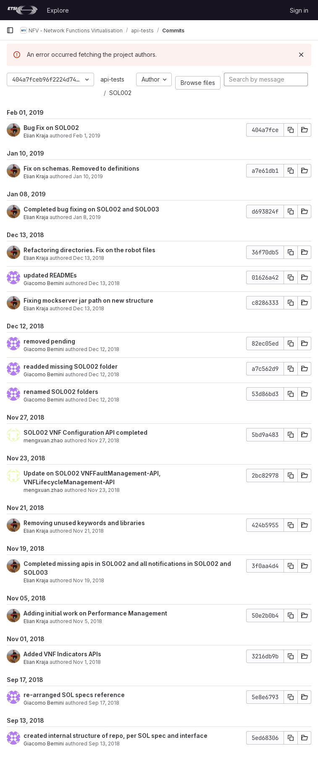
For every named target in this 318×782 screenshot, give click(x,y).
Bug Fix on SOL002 (51, 127)
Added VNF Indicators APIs (62, 654)
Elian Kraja (36, 135)
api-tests (112, 79)
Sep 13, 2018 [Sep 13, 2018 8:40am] (104, 743)
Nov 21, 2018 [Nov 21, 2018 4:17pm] (88, 531)
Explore (58, 10)
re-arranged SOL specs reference (74, 694)
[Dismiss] (301, 55)
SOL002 (120, 92)
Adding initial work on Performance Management (95, 613)
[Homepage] (22, 10)
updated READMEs (50, 275)
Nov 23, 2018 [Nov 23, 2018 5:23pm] (104, 490)
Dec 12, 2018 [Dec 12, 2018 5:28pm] (104, 349)
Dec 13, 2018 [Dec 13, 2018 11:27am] (88, 258)
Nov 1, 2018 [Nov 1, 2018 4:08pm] (87, 662)
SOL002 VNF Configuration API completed (85, 432)
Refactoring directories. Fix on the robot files (89, 250)
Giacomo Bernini (44, 283)
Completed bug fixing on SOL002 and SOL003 (91, 209)
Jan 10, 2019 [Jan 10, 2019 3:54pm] (88, 176)
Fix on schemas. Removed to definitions (81, 168)
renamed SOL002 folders (61, 391)
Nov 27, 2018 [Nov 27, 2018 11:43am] (103, 440)
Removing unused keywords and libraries (84, 522)
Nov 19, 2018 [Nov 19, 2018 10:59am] (88, 580)
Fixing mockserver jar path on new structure (88, 300)
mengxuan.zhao (43, 440)
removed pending (49, 341)
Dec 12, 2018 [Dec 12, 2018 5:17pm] (104, 374)
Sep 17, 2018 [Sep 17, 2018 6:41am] (104, 703)
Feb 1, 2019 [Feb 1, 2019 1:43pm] (86, 135)
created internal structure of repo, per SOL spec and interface (116, 735)
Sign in (299, 10)
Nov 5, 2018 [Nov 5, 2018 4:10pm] (87, 621)
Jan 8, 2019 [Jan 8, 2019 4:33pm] (87, 217)
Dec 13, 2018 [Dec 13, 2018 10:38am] (104, 283)
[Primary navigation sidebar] (10, 30)
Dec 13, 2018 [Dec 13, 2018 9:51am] (88, 308)
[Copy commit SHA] (290, 130)
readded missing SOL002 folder (71, 366)
